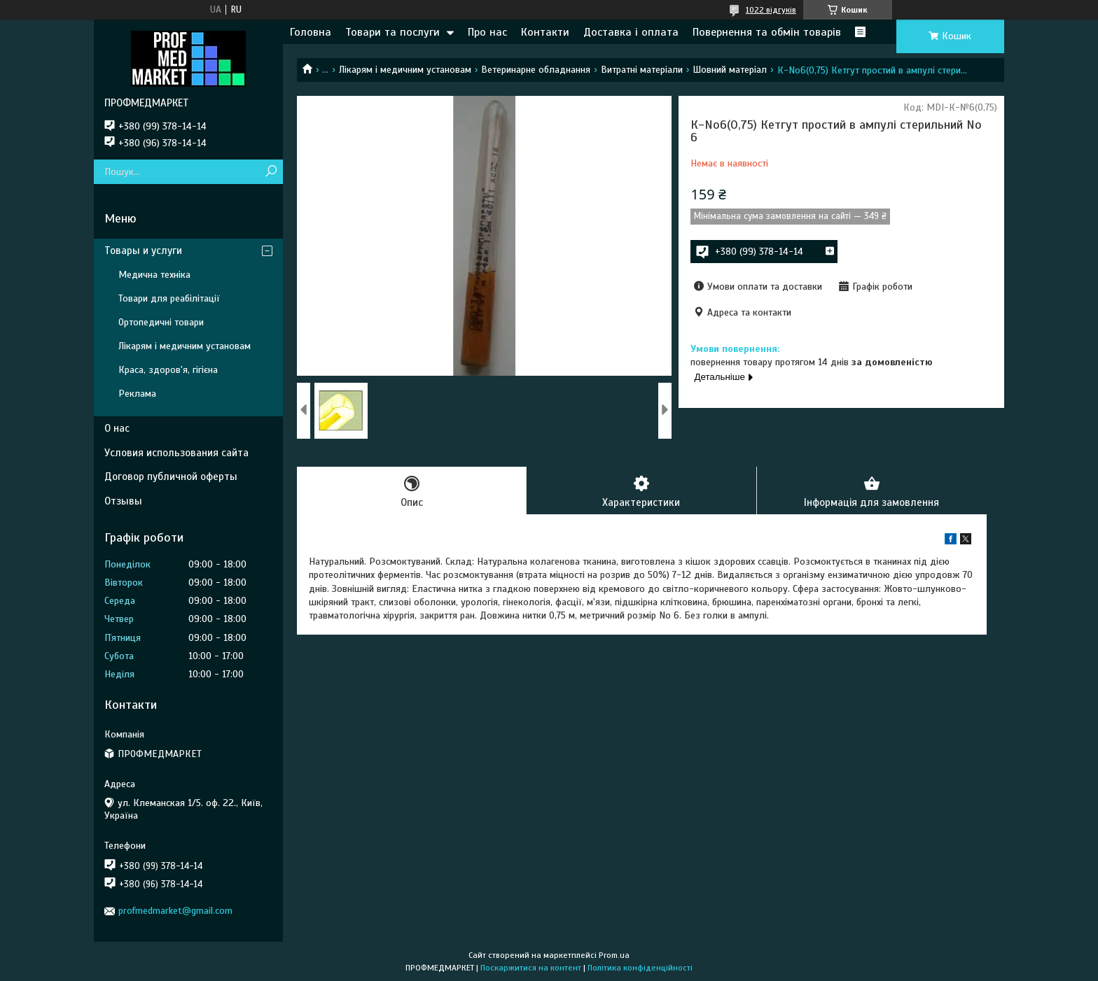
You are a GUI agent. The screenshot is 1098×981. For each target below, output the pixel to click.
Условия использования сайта (176, 452)
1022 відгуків (771, 10)
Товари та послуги (392, 32)
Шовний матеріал (730, 70)
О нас (117, 428)
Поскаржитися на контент (530, 968)
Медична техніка (154, 275)
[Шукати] (270, 172)
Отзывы (123, 501)
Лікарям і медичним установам (405, 70)
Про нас (487, 32)
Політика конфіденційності (640, 968)
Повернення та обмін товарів (767, 32)
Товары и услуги (143, 250)
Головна (310, 32)
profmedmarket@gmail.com (175, 911)
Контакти (545, 32)
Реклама (137, 394)
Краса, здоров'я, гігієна (168, 370)
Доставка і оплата (631, 32)
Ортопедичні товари (161, 322)
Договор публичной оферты (170, 476)
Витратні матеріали (642, 70)
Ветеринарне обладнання (535, 70)
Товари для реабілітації (169, 298)
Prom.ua (614, 955)
